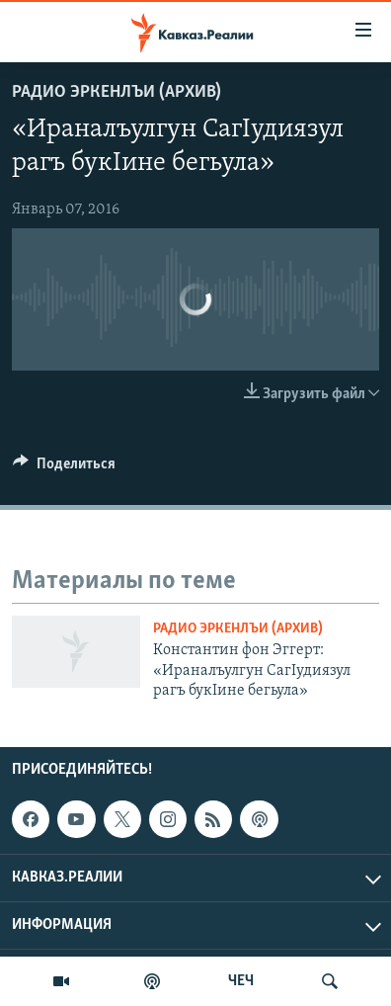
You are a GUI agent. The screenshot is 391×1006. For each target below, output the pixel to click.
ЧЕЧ (241, 981)
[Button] (64, 468)
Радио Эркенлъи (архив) (116, 92)
